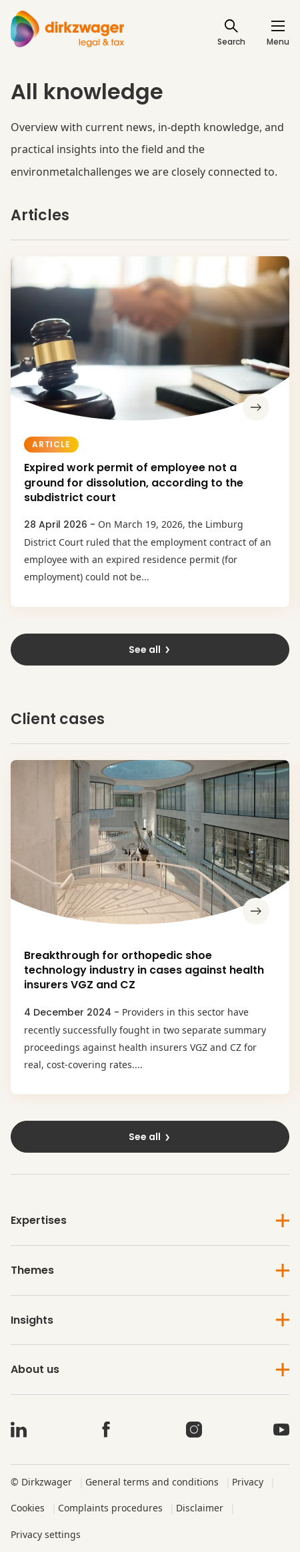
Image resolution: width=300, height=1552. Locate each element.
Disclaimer (199, 1507)
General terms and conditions (152, 1481)
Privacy (247, 1481)
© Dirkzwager (41, 1481)
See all (150, 649)
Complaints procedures (110, 1507)
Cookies (28, 1507)
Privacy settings (46, 1534)
